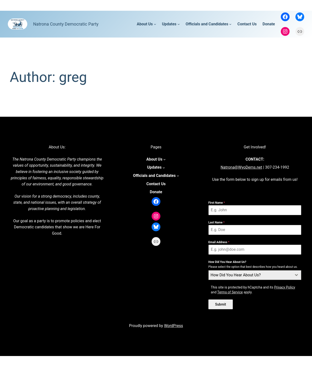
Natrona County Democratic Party (65, 24)
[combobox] (255, 275)
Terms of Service (230, 292)
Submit (220, 304)
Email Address (218, 242)
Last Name (216, 222)
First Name (216, 202)
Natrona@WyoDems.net (241, 167)
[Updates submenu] (178, 24)
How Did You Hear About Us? (227, 262)
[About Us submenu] (155, 24)
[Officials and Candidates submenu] (230, 24)
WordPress (173, 325)
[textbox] (250, 275)
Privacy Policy (284, 287)
